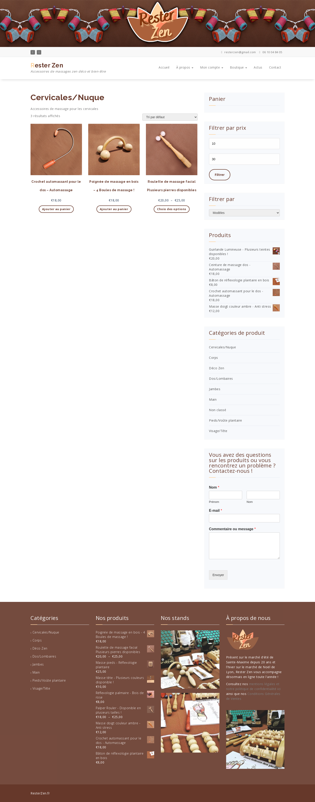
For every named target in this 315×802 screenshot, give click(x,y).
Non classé (217, 410)
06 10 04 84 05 (270, 52)
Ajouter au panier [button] (56, 209)
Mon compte (211, 67)
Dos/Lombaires (221, 378)
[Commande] (170, 117)
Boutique (238, 67)
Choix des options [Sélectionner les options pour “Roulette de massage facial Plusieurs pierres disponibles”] (171, 209)
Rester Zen (68, 68)
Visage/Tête (218, 431)
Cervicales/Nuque (222, 347)
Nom (214, 487)
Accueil (164, 67)
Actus (258, 67)
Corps (213, 357)
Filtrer (220, 175)
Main (213, 399)
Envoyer (218, 575)
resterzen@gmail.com (238, 52)
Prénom (214, 502)
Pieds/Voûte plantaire (225, 420)
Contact (275, 67)
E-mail (215, 510)
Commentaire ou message (232, 529)
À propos (185, 67)
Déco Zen (216, 368)
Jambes (214, 389)
